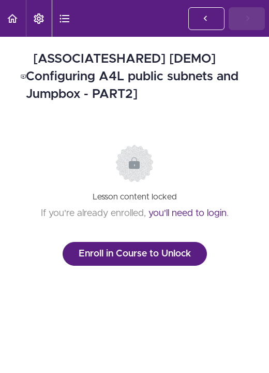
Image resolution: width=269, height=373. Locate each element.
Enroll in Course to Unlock (135, 254)
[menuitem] (39, 18)
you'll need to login (187, 213)
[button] (13, 18)
